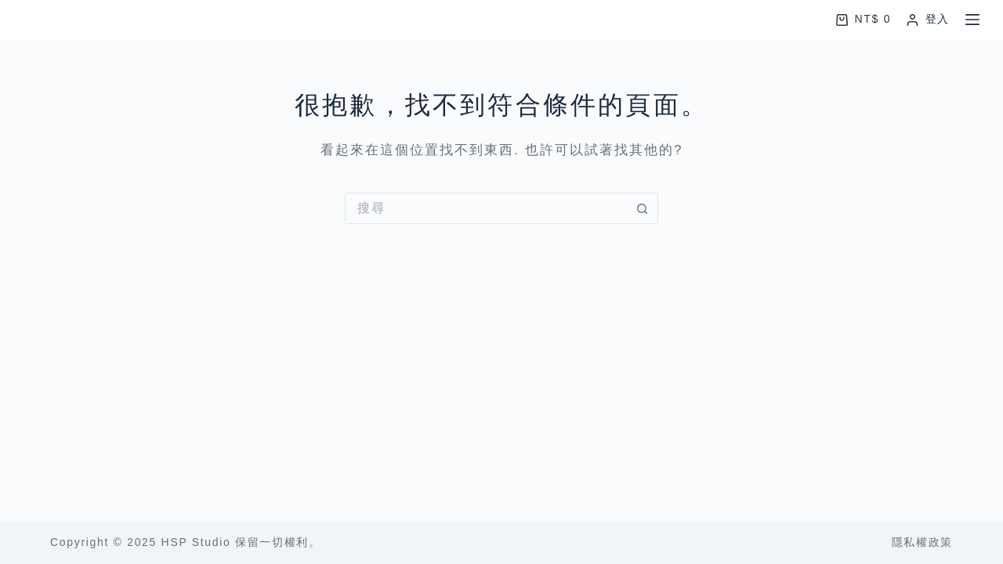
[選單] (972, 20)
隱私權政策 (922, 542)
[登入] (928, 19)
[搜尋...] (486, 208)
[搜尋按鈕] (642, 208)
